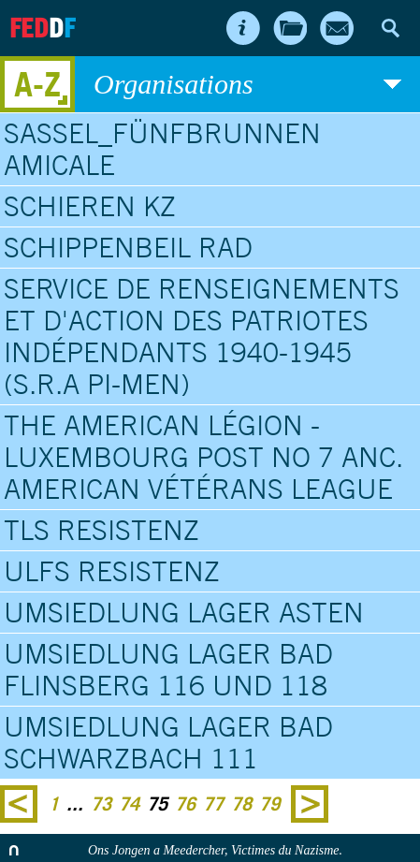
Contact (337, 28)
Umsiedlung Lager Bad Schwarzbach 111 (168, 742)
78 (241, 804)
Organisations (247, 84)
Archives (290, 28)
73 (101, 804)
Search (390, 28)
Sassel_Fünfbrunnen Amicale (162, 149)
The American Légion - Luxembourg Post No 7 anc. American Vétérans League (203, 456)
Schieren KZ (90, 206)
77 (213, 804)
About (243, 28)
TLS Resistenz (101, 530)
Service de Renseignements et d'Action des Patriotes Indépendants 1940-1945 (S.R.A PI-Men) (201, 336)
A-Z (37, 84)
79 (269, 804)
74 (129, 804)
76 (185, 804)
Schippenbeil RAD (128, 247)
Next (309, 804)
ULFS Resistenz (112, 571)
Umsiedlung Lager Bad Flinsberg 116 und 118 (168, 669)
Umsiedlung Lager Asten (184, 612)
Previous (18, 804)
